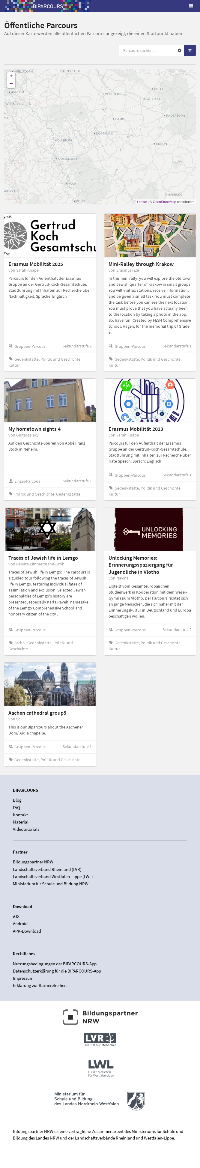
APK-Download (27, 931)
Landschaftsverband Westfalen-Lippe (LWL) (53, 876)
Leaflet (142, 202)
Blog (17, 800)
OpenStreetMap (164, 202)
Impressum (23, 978)
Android (20, 923)
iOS (16, 916)
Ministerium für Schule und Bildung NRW (50, 883)
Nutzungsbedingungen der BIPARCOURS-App (55, 964)
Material (20, 822)
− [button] (11, 84)
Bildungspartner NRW (33, 862)
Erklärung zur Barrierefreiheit (40, 985)
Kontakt (20, 815)
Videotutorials (26, 829)
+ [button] (11, 76)
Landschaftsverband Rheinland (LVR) (47, 869)
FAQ (16, 807)
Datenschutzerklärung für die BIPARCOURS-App (57, 971)
